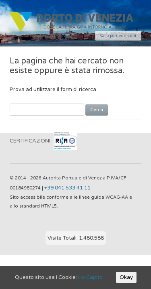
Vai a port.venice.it (118, 35)
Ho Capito (90, 277)
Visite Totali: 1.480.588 (76, 238)
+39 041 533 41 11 (67, 188)
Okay (126, 277)
